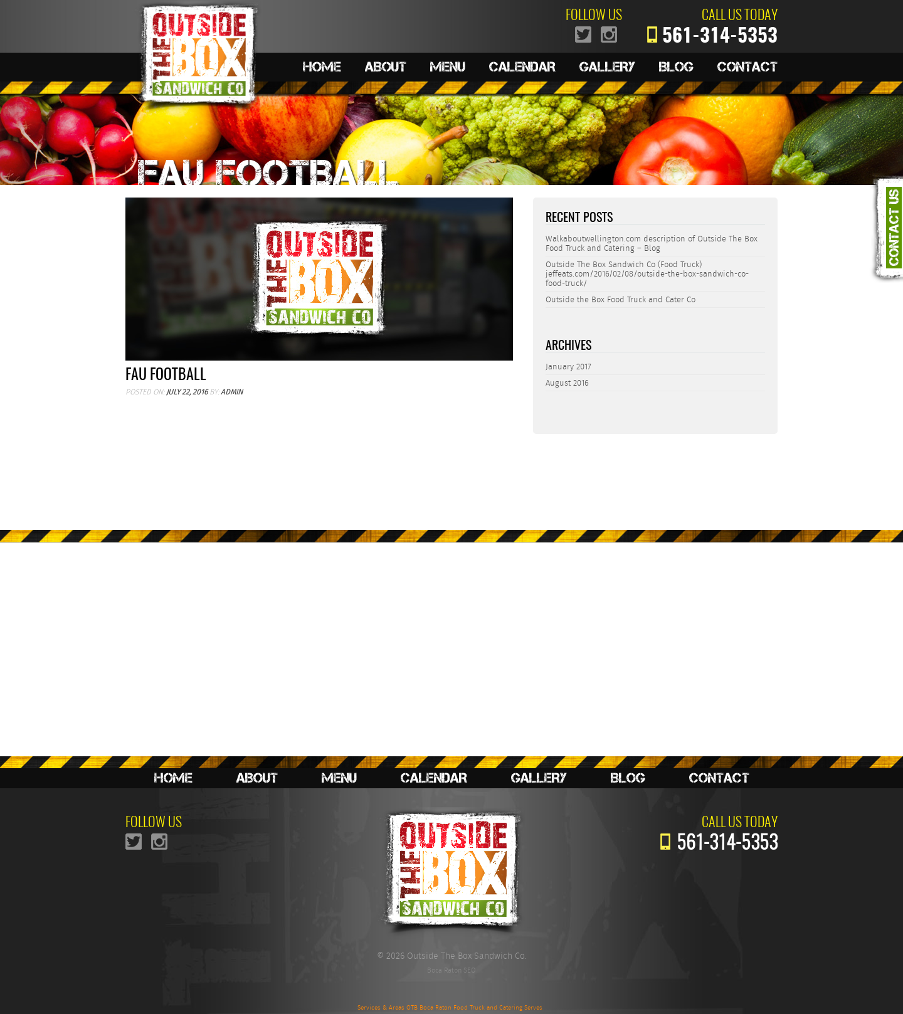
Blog (676, 67)
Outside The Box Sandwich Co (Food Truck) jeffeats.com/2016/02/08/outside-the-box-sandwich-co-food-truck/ (647, 273)
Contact (747, 67)
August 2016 (567, 383)
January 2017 (568, 366)
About (385, 67)
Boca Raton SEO (451, 970)
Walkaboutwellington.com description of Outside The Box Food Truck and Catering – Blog (652, 243)
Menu (447, 67)
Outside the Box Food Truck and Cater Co (620, 299)
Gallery (607, 67)
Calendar (522, 67)
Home (322, 67)
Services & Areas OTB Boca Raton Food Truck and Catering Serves (449, 1007)
